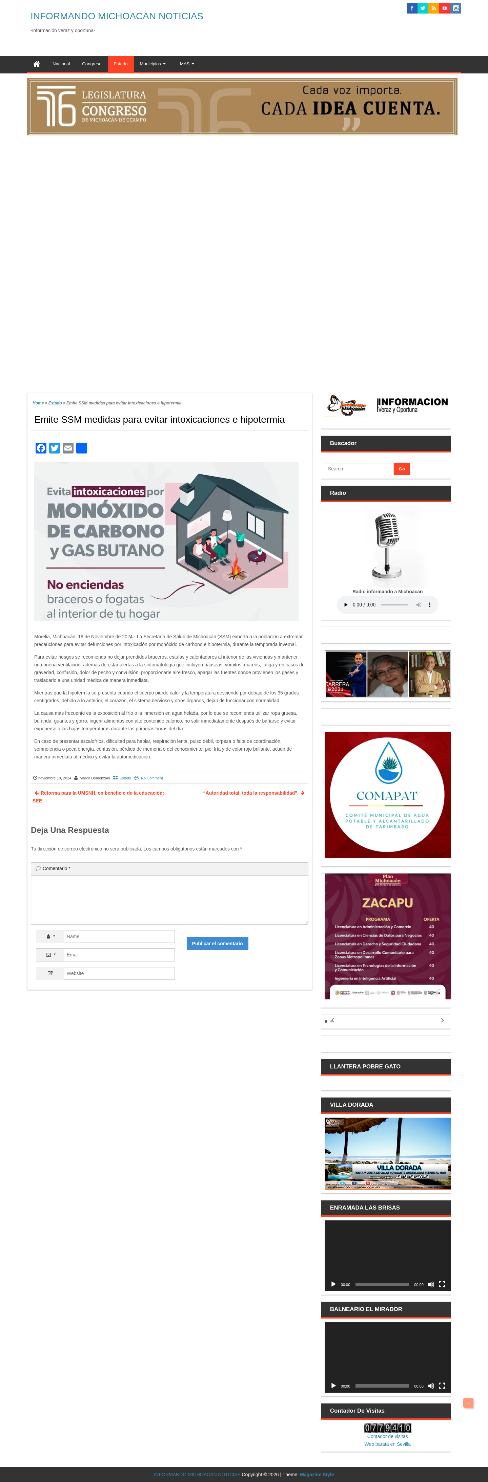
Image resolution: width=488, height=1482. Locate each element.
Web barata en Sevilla (387, 1444)
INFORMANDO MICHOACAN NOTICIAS (116, 16)
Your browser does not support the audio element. (388, 605)
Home (38, 403)
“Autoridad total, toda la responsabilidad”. (251, 793)
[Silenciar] (431, 1284)
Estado (55, 403)
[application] (388, 1255)
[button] (326, 1021)
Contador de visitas (387, 1436)
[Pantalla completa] (442, 1284)
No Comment (152, 778)
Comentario (56, 868)
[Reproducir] (333, 1284)
